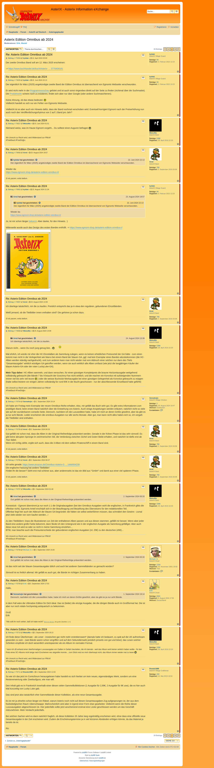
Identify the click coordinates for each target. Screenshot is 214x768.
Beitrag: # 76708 (13, 550)
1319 (158, 565)
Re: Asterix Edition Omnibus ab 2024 (29, 54)
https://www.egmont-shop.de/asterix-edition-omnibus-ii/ (32, 172)
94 (157, 60)
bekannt (33, 221)
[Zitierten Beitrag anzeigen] (36, 159)
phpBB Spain (95, 755)
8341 (158, 596)
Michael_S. (153, 559)
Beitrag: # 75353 (13, 58)
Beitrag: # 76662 (13, 190)
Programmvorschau (39, 90)
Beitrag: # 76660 (13, 153)
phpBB (84, 752)
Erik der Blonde (49, 622)
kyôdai (152, 54)
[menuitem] (23, 27)
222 (158, 674)
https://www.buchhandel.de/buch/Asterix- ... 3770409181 (35, 68)
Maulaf (24, 43)
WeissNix (153, 133)
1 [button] (168, 49)
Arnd (151, 162)
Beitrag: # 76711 (13, 672)
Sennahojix (153, 398)
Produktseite (16, 94)
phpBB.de (102, 758)
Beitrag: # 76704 (13, 402)
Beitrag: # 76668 (13, 331)
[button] (164, 49)
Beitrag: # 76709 (13, 584)
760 (158, 167)
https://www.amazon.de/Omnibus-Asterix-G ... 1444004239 (51, 464)
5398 (158, 138)
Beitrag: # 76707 (13, 489)
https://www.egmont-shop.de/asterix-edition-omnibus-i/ (96, 227)
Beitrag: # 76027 (13, 124)
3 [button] (175, 49)
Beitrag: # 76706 (13, 460)
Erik (18, 43)
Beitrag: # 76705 (13, 429)
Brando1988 (154, 669)
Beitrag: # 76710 (13, 633)
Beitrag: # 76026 (13, 80)
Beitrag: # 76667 (13, 302)
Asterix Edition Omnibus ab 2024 (28, 39)
